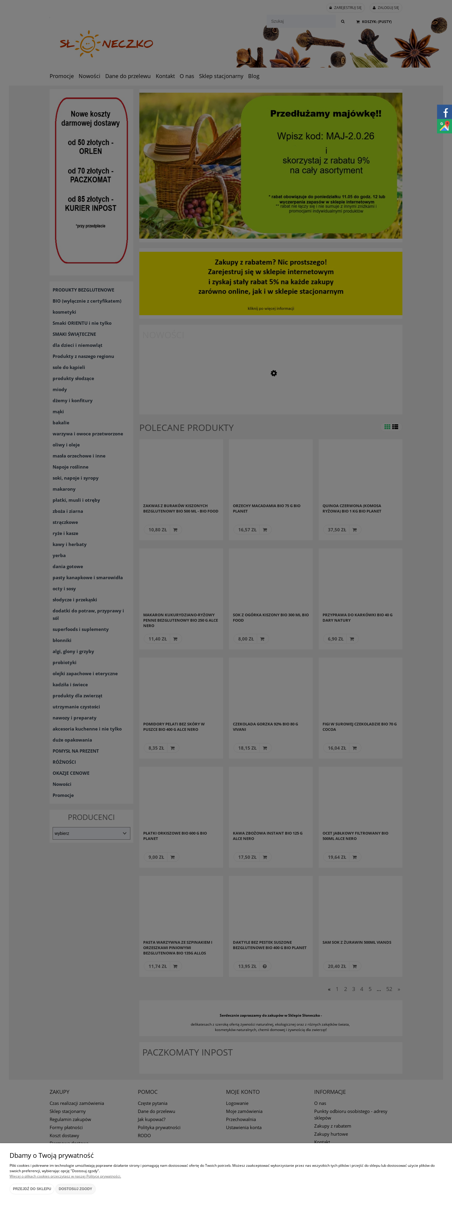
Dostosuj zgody (75, 1189)
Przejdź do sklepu (32, 1189)
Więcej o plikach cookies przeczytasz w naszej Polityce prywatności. (65, 1176)
